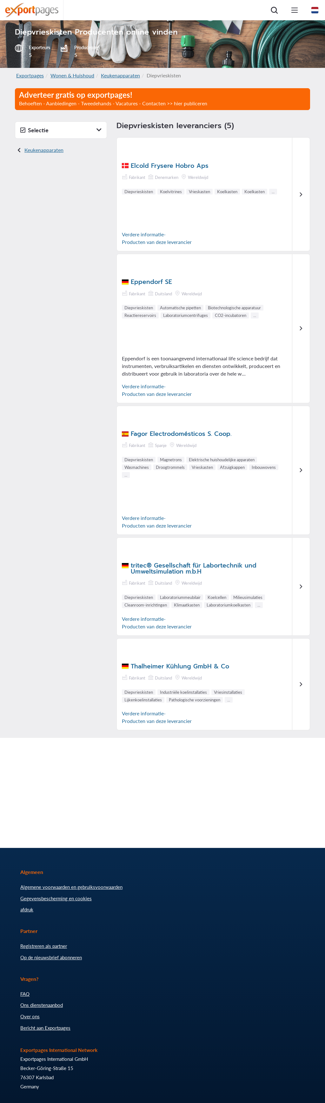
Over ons (30, 1016)
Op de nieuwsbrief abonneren (51, 957)
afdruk (26, 909)
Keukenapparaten (120, 75)
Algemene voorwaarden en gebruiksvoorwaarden (71, 887)
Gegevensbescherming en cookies (56, 898)
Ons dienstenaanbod (41, 1005)
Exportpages (30, 75)
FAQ (25, 994)
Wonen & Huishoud (72, 75)
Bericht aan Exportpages (45, 1028)
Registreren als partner (43, 946)
